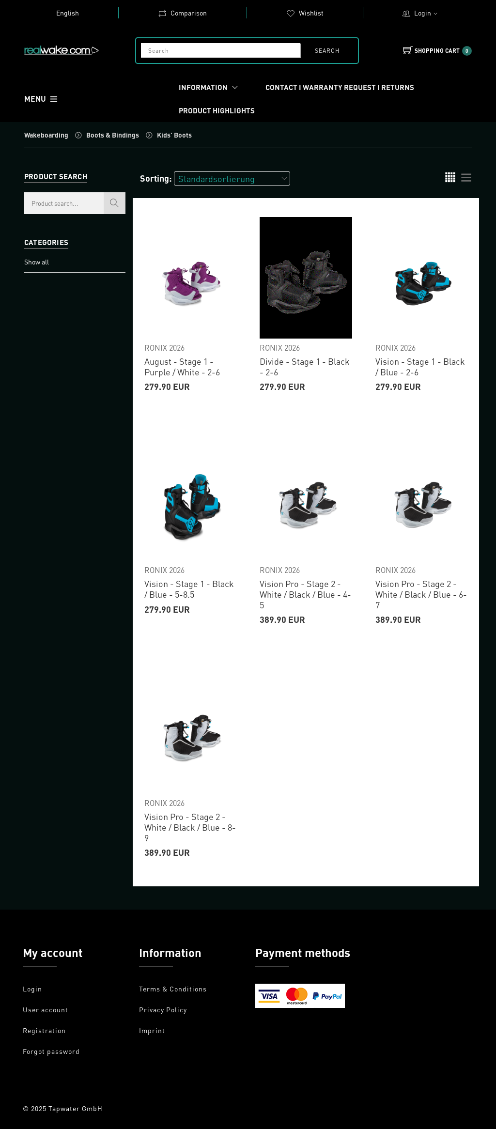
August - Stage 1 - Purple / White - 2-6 (182, 366)
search (326, 50)
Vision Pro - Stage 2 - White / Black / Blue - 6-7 (421, 594)
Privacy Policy (163, 1009)
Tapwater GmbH (75, 1108)
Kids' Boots (174, 134)
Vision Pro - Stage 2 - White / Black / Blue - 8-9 (190, 827)
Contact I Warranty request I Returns (339, 87)
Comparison (182, 12)
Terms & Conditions (173, 988)
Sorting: (156, 178)
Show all (36, 261)
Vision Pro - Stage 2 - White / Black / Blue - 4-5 (305, 594)
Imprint (152, 1030)
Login (427, 12)
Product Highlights (217, 110)
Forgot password (51, 1051)
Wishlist (305, 12)
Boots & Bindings (112, 134)
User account (45, 1009)
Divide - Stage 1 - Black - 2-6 (305, 366)
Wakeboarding (46, 134)
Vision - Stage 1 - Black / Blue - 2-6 (420, 366)
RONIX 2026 (164, 347)
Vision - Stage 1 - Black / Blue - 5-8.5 (189, 589)
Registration (44, 1030)
